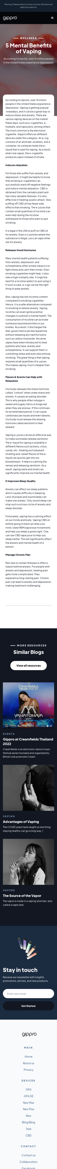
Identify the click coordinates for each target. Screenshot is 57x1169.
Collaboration (28, 1161)
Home (29, 1056)
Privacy (28, 1069)
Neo (28, 1115)
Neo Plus (28, 1109)
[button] (51, 18)
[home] (10, 18)
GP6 (28, 1089)
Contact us (28, 1155)
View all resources (28, 665)
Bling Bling (28, 1122)
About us (28, 1063)
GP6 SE (28, 1096)
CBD (28, 1135)
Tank (28, 1129)
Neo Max (28, 1102)
